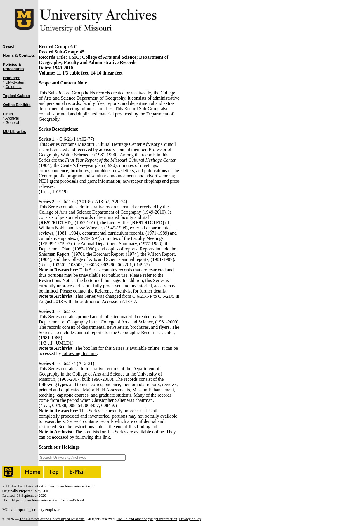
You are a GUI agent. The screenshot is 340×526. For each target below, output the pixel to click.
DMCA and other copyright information (147, 519)
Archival (12, 118)
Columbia (14, 86)
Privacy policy (190, 519)
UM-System (15, 82)
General (12, 122)
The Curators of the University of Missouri (51, 519)
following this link (79, 353)
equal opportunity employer (39, 509)
